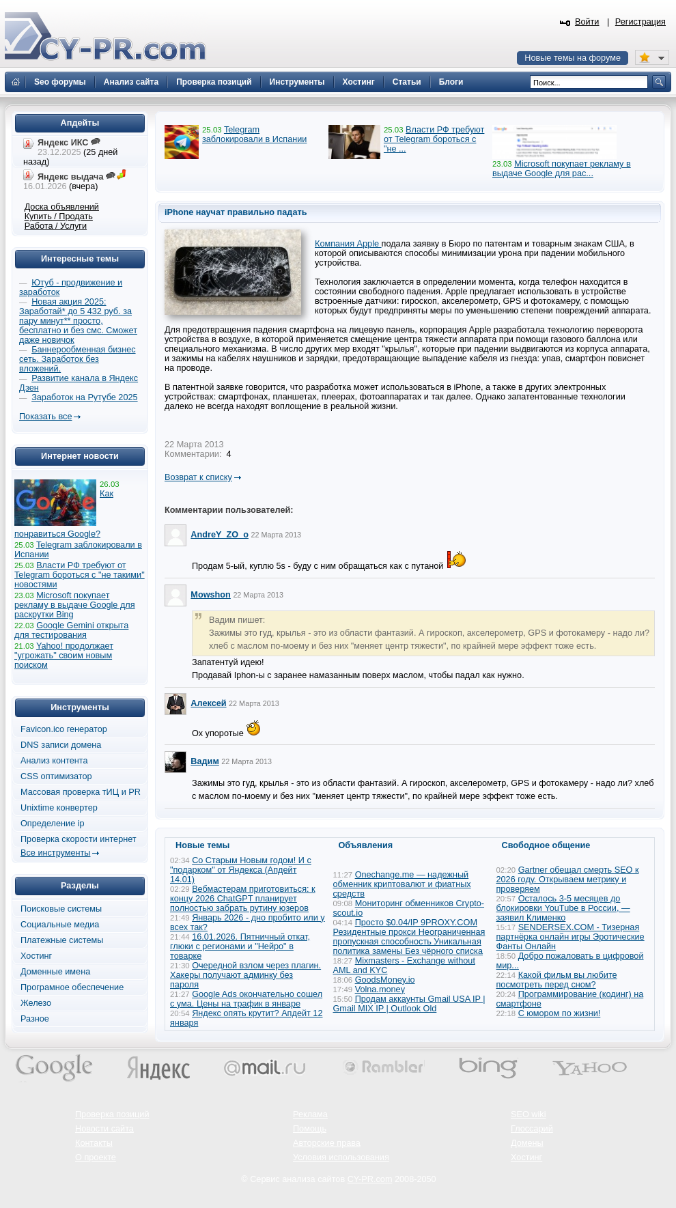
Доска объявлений (62, 207)
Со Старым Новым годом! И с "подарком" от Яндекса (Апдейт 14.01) (240, 870)
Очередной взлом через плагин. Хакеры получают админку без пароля (245, 975)
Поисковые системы (61, 909)
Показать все (45, 416)
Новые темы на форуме (572, 58)
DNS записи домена (60, 745)
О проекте (95, 1157)
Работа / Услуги (56, 226)
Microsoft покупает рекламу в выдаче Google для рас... (561, 168)
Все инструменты (55, 853)
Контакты (94, 1143)
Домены (527, 1143)
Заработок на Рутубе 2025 (84, 397)
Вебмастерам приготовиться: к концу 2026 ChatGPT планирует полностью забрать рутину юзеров (242, 898)
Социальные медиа (59, 924)
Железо (35, 1003)
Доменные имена (55, 972)
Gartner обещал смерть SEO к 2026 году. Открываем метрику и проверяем (567, 879)
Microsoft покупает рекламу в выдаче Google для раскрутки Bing (74, 605)
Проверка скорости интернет (78, 839)
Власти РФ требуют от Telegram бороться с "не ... (434, 139)
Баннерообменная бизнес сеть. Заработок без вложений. (77, 359)
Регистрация (640, 22)
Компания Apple (348, 244)
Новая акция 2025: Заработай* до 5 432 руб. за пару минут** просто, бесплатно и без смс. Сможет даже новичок (78, 321)
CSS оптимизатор (56, 776)
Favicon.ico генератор (63, 729)
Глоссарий (532, 1129)
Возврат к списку (198, 477)
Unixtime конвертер (59, 808)
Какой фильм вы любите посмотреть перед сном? (556, 979)
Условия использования (341, 1157)
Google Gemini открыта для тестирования (71, 630)
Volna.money (380, 989)
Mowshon (211, 595)
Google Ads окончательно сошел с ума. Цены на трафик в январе (246, 999)
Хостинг (36, 956)
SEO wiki (528, 1114)
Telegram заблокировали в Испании (254, 134)
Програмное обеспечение (72, 987)
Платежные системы (61, 940)
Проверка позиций (112, 1114)
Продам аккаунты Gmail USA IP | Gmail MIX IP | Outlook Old (409, 1003)
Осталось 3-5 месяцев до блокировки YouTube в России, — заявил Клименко (563, 908)
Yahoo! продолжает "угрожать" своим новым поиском (63, 655)
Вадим (205, 761)
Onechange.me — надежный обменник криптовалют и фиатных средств (402, 884)
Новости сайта (104, 1129)
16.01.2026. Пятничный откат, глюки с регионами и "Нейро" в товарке (240, 946)
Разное (34, 1019)
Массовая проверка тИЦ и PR (80, 792)
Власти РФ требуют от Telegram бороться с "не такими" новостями (79, 575)
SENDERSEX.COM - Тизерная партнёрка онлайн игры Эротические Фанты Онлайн (570, 937)
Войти (587, 22)
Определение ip (52, 823)
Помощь (309, 1129)
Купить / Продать (59, 216)
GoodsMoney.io (385, 980)
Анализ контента (54, 760)
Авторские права (327, 1143)
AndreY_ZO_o (220, 534)
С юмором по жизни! (559, 1013)
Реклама (310, 1114)
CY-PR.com (370, 1179)
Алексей (208, 703)
